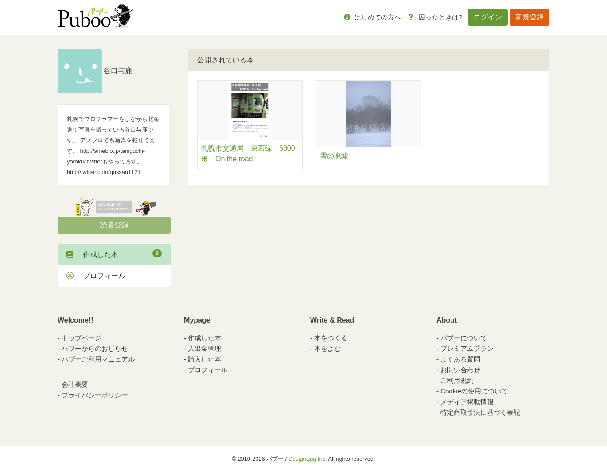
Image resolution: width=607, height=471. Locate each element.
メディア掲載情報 (467, 401)
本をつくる (330, 338)
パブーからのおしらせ (95, 348)
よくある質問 (460, 359)
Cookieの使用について (474, 391)
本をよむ (327, 348)
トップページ (81, 338)
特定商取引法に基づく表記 (480, 412)
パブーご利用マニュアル (98, 359)
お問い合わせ (460, 370)
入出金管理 (204, 348)
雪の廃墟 (334, 156)
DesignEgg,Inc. (307, 458)
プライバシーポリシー (95, 395)
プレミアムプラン (467, 348)
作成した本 (114, 253)
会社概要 (75, 384)
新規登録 (529, 17)
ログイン (488, 17)
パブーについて (463, 338)
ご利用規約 (457, 380)
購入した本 (204, 359)
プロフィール (95, 276)
